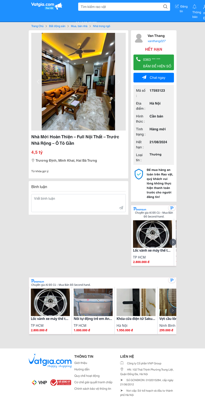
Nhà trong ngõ (101, 26)
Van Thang (156, 35)
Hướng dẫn (82, 369)
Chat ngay (153, 77)
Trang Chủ (37, 26)
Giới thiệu (80, 362)
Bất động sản (57, 26)
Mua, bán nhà (79, 26)
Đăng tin (181, 7)
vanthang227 (156, 41)
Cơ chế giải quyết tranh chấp (93, 382)
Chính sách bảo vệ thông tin (92, 388)
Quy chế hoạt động (87, 375)
